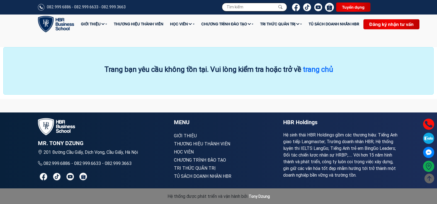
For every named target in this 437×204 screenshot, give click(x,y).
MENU (182, 122)
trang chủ (318, 69)
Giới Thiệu (93, 24)
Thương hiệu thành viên (138, 24)
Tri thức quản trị (279, 24)
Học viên (181, 24)
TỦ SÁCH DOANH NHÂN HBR (334, 24)
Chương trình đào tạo (226, 24)
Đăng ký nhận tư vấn (391, 24)
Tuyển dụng (353, 7)
